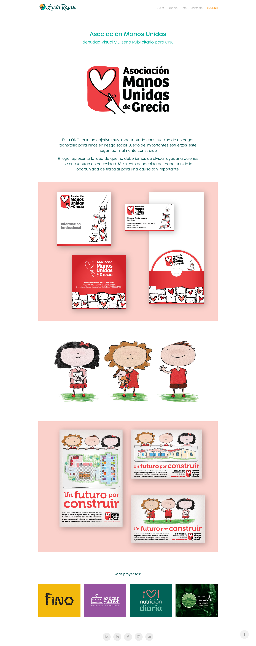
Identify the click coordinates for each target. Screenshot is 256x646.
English (212, 8)
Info (184, 8)
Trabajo (172, 8)
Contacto (197, 8)
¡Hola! (160, 8)
